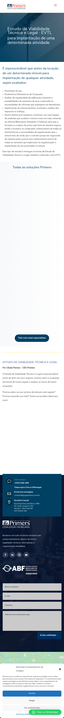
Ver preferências (32, 708)
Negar (32, 701)
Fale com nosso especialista (32, 338)
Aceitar (32, 693)
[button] (60, 669)
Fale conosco (20, 480)
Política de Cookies (23, 714)
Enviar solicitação (48, 635)
